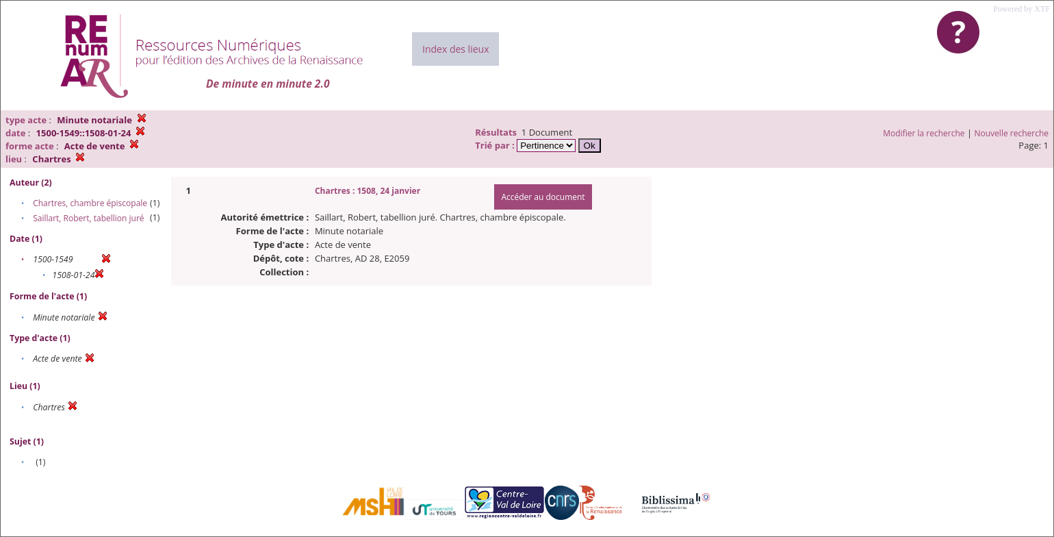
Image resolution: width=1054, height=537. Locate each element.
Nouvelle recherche (1012, 133)
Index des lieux (455, 48)
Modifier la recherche (923, 133)
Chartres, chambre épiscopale (90, 203)
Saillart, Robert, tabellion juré (88, 218)
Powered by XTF (1021, 9)
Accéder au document (542, 197)
